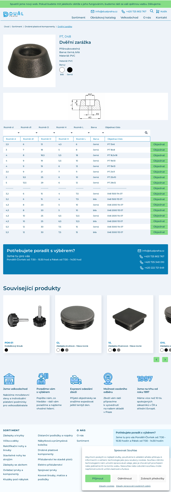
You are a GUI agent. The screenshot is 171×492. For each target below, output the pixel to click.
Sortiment (78, 17)
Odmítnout (125, 478)
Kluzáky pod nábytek (15, 479)
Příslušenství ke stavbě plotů (55, 459)
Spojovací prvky (47, 470)
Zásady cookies (106, 486)
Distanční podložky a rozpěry (55, 435)
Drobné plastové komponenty (40, 26)
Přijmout (97, 478)
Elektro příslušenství (50, 464)
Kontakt (161, 17)
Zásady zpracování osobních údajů (133, 486)
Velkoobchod (129, 17)
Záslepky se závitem (15, 464)
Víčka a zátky (11, 440)
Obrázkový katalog (103, 17)
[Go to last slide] (156, 359)
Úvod (6, 26)
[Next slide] (165, 359)
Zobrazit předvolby (152, 478)
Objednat (159, 144)
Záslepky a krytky (13, 435)
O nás (147, 17)
